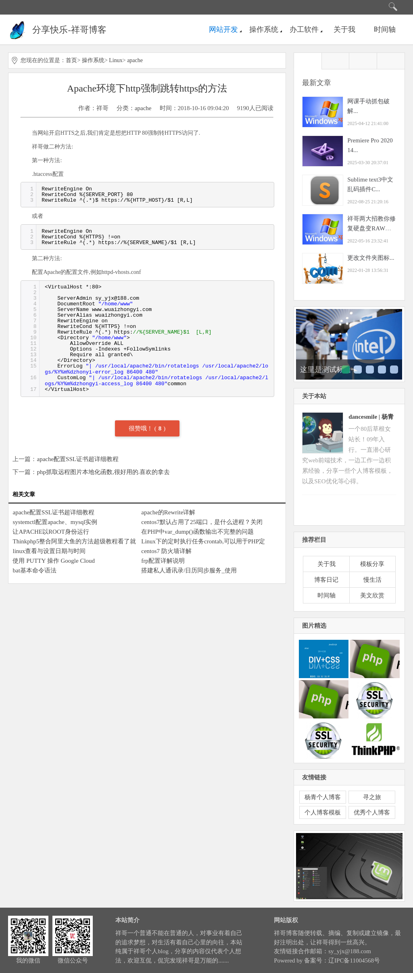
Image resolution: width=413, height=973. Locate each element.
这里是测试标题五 (394, 369)
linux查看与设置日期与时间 (49, 551)
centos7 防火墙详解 (166, 551)
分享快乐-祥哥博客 (69, 30)
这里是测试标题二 (358, 369)
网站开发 (223, 29)
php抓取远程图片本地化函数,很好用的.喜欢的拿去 (103, 472)
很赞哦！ (141, 428)
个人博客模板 (323, 812)
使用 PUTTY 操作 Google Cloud (54, 560)
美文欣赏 (372, 595)
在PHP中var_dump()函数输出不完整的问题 (197, 531)
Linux (115, 60)
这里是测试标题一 (329, 369)
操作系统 (263, 29)
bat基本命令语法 (34, 570)
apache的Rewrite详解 (168, 512)
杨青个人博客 (323, 797)
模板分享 (372, 564)
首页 (71, 60)
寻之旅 (372, 797)
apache (135, 60)
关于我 (344, 29)
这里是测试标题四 (382, 369)
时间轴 (385, 29)
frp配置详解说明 (163, 560)
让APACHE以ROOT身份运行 (51, 531)
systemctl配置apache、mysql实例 (55, 522)
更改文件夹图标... (370, 258)
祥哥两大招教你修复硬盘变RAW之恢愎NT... (371, 228)
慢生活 (372, 579)
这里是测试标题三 (370, 369)
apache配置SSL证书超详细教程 (77, 459)
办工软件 (304, 29)
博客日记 (326, 579)
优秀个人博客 (372, 812)
